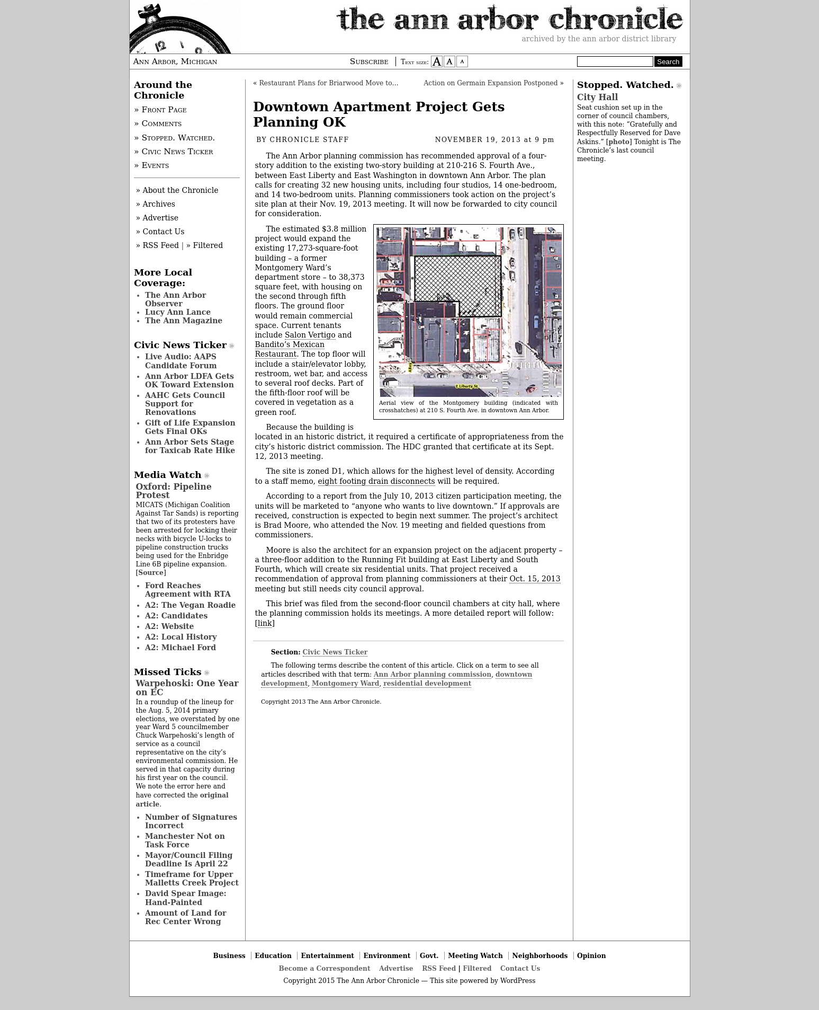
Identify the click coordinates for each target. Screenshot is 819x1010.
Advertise (396, 968)
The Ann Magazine (183, 320)
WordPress (518, 981)
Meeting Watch (475, 956)
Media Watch (168, 474)
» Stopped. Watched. (174, 138)
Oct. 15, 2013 (534, 578)
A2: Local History (181, 637)
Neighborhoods (540, 956)
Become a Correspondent (325, 968)
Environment (387, 956)
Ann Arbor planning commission (432, 674)
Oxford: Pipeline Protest (174, 491)
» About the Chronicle (177, 190)
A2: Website (169, 626)
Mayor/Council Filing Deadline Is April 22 (188, 859)
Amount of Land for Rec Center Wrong (185, 917)
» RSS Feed (157, 245)
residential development (427, 683)
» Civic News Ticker (173, 151)
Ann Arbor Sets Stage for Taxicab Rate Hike (190, 446)
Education (273, 956)
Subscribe (369, 61)
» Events (151, 165)
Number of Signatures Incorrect (191, 821)
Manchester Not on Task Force (185, 840)
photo (618, 142)
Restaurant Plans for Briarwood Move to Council (339, 83)
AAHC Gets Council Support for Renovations (185, 404)
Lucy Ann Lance (178, 312)
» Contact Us (160, 231)
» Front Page (160, 109)
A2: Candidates (176, 616)
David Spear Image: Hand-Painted (186, 897)
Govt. (429, 956)
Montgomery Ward (345, 683)
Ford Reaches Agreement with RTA (188, 589)
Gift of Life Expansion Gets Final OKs (190, 427)
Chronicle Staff (309, 140)
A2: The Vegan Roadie (190, 605)
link (265, 623)
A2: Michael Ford (180, 647)
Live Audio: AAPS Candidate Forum (181, 360)
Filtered (477, 968)
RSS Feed (439, 968)
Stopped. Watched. (625, 84)
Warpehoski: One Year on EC (187, 687)
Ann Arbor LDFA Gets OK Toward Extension (189, 380)
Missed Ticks (168, 672)
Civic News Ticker (335, 652)
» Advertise (157, 218)
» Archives (156, 204)
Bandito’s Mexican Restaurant (290, 349)
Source (151, 573)
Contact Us (520, 968)
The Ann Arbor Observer (175, 299)
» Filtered (204, 245)
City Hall (597, 97)
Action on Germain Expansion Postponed (490, 83)
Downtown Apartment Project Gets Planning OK (379, 114)
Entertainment (327, 956)
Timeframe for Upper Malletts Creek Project (192, 878)
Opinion (591, 956)
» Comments (158, 123)
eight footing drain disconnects (376, 481)
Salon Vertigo (310, 335)
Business (229, 956)
